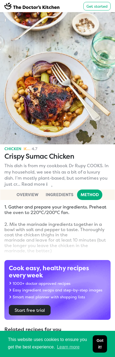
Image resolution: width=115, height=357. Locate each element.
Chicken (12, 148)
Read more (37, 184)
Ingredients (59, 195)
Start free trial (30, 310)
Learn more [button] (68, 347)
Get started (97, 6)
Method (90, 195)
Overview (28, 195)
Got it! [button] (100, 343)
